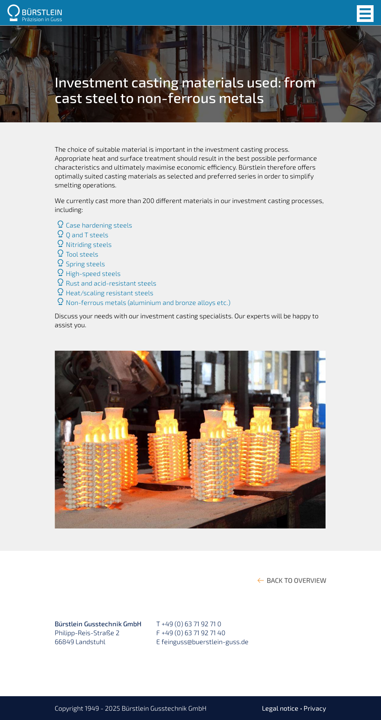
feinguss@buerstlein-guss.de (205, 641)
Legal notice (280, 708)
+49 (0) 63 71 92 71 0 (191, 624)
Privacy (315, 708)
